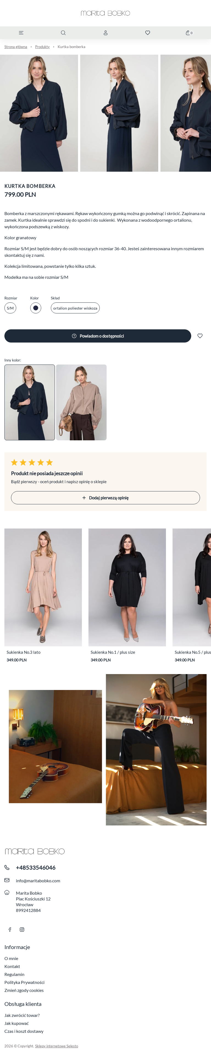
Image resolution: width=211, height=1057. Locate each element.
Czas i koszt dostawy (23, 1031)
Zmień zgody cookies (24, 990)
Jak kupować (16, 1023)
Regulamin (14, 974)
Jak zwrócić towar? (22, 1015)
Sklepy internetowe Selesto (56, 1046)
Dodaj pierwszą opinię (105, 497)
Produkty (42, 46)
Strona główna (15, 46)
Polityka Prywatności (24, 982)
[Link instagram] (21, 929)
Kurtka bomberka (71, 46)
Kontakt (12, 966)
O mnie (11, 958)
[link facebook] (9, 929)
